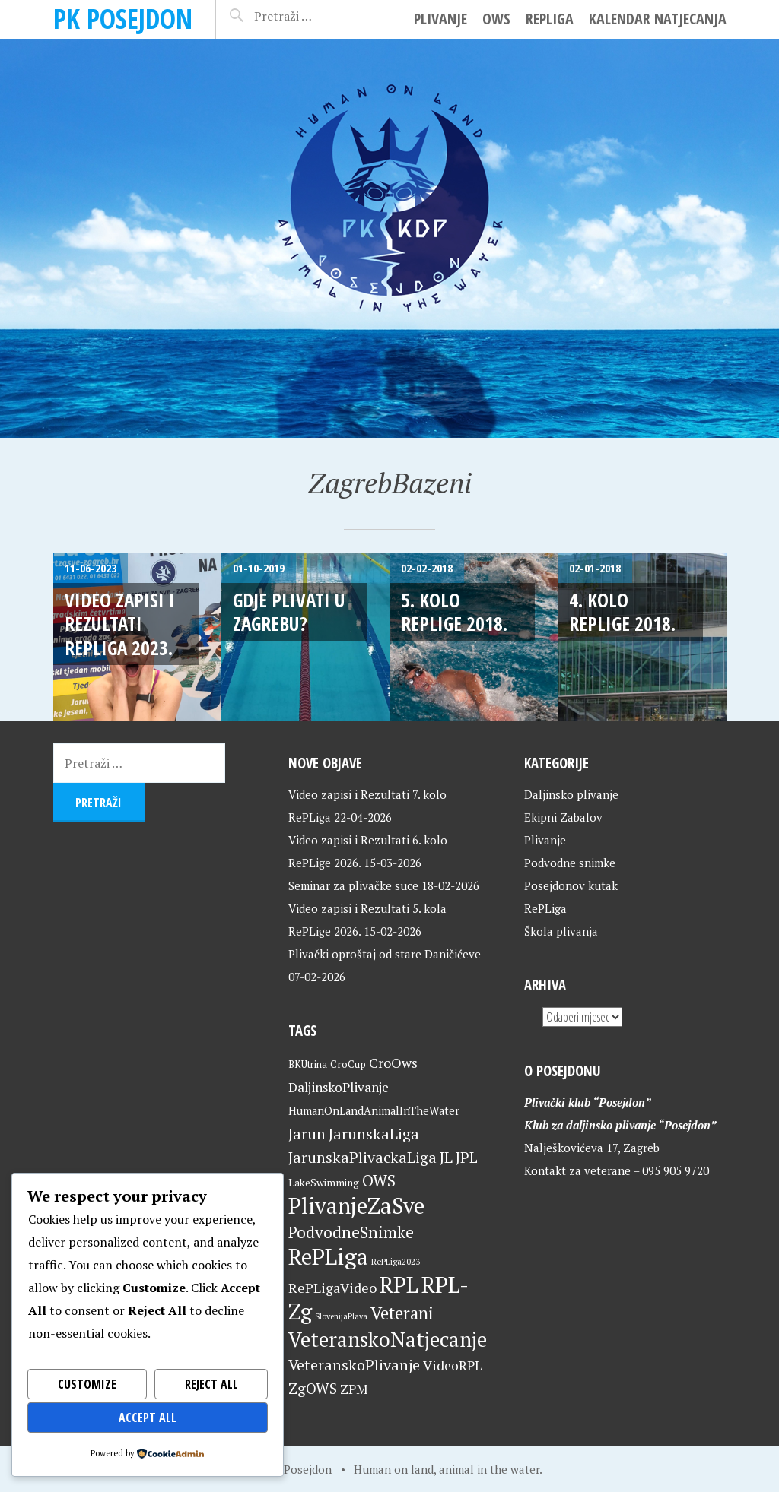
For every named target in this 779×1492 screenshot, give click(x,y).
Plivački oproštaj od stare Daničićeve (384, 953)
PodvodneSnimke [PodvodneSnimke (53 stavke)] (351, 1232)
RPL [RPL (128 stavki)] (399, 1284)
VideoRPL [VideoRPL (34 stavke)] (452, 1365)
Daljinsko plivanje (571, 794)
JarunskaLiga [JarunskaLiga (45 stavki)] (374, 1133)
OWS (496, 18)
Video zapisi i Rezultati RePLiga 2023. (120, 623)
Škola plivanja (561, 931)
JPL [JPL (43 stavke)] (467, 1157)
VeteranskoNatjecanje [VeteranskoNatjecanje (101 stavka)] (387, 1339)
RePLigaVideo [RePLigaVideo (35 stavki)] (332, 1287)
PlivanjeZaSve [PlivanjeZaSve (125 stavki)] (356, 1205)
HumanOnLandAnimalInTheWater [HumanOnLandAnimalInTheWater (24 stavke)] (373, 1111)
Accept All (147, 1417)
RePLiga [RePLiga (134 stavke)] (328, 1256)
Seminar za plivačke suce (353, 885)
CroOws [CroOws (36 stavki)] (393, 1062)
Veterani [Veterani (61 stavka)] (402, 1313)
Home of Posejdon (284, 1469)
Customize (87, 1384)
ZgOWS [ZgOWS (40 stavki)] (312, 1388)
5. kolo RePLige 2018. (454, 611)
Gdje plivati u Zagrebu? (289, 611)
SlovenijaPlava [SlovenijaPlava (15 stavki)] (341, 1316)
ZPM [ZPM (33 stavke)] (353, 1389)
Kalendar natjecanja (658, 18)
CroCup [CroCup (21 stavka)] (348, 1064)
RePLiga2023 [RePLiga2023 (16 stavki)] (395, 1261)
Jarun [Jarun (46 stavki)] (307, 1133)
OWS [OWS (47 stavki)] (379, 1180)
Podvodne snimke (569, 862)
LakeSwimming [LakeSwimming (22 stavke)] (323, 1182)
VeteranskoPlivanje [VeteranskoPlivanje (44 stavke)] (354, 1365)
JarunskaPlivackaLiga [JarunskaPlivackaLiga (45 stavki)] (362, 1157)
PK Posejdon (122, 18)
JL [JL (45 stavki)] (446, 1157)
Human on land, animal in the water (446, 1469)
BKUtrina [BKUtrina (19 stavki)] (307, 1064)
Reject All (211, 1384)
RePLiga (550, 18)
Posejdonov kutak (571, 885)
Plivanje (440, 18)
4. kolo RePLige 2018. (622, 611)
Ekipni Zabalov (563, 817)
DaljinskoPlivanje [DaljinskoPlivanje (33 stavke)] (338, 1087)
